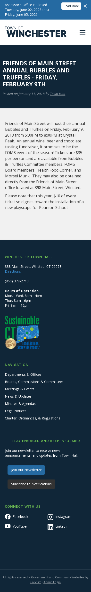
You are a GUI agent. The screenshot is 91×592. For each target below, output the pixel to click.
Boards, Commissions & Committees (34, 381)
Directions (13, 271)
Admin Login (52, 582)
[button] (81, 32)
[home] (36, 32)
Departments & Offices (23, 374)
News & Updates (18, 396)
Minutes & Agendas (20, 403)
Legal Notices (15, 411)
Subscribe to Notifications (31, 484)
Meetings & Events (19, 389)
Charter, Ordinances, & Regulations (32, 418)
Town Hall (57, 93)
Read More (71, 6)
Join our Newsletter (26, 470)
